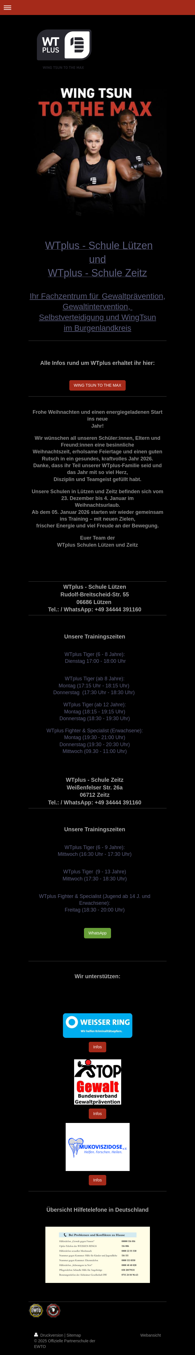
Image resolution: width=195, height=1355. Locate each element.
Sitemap (74, 1335)
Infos (97, 1047)
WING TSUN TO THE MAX (97, 385)
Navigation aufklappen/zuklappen (97, 7)
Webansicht (150, 1335)
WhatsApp (97, 933)
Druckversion (49, 1335)
